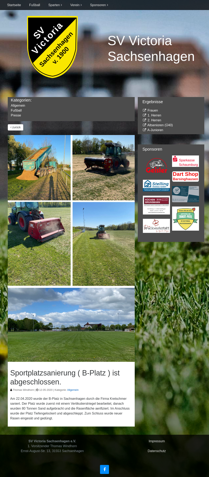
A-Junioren (152, 130)
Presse (16, 115)
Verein (74, 5)
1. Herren (151, 115)
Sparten (54, 5)
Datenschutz (157, 451)
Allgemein (18, 105)
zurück (15, 127)
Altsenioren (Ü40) (157, 125)
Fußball (34, 5)
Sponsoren (98, 5)
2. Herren (151, 120)
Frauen (150, 110)
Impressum (157, 441)
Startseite (14, 5)
